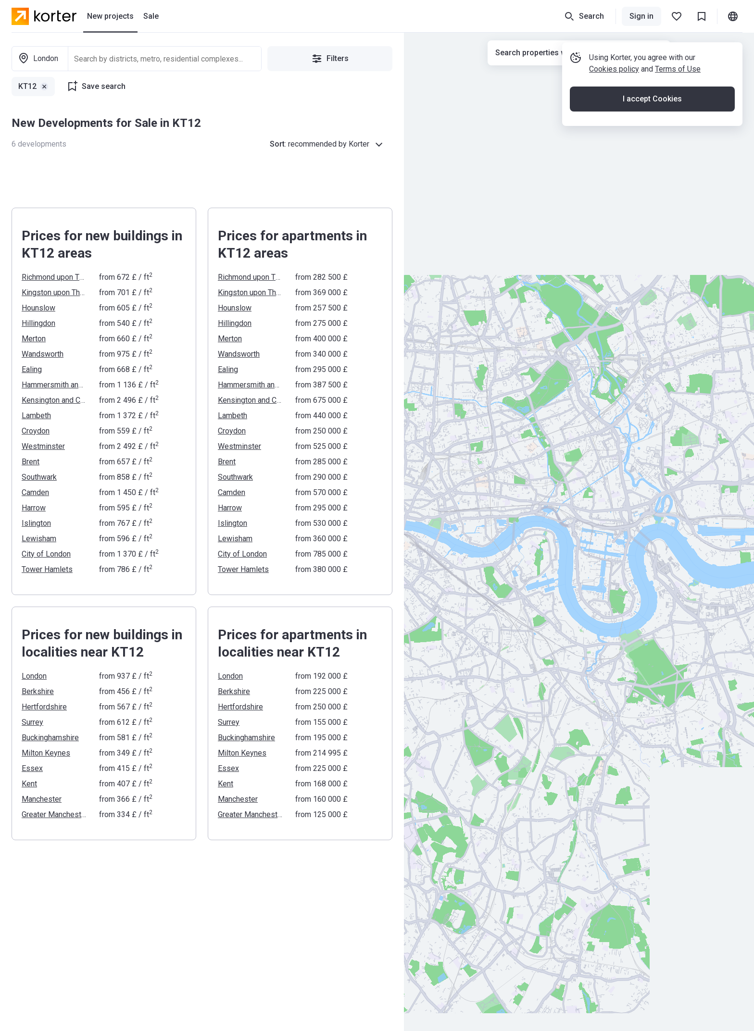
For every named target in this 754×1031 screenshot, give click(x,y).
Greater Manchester (55, 814)
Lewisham (39, 538)
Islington (36, 523)
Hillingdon (38, 323)
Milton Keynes (46, 753)
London (34, 676)
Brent (30, 461)
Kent (29, 783)
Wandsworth (42, 354)
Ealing (32, 369)
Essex (32, 768)
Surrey (32, 722)
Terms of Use (678, 69)
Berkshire (38, 691)
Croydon (36, 430)
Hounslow (38, 307)
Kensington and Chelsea (55, 400)
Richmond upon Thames (55, 277)
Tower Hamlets (47, 569)
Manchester (42, 799)
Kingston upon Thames (55, 292)
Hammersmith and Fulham (55, 384)
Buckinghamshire (50, 737)
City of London (46, 554)
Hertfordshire (44, 706)
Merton (34, 338)
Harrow (34, 507)
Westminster (43, 446)
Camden (35, 492)
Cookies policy (614, 69)
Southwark (39, 477)
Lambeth (36, 415)
